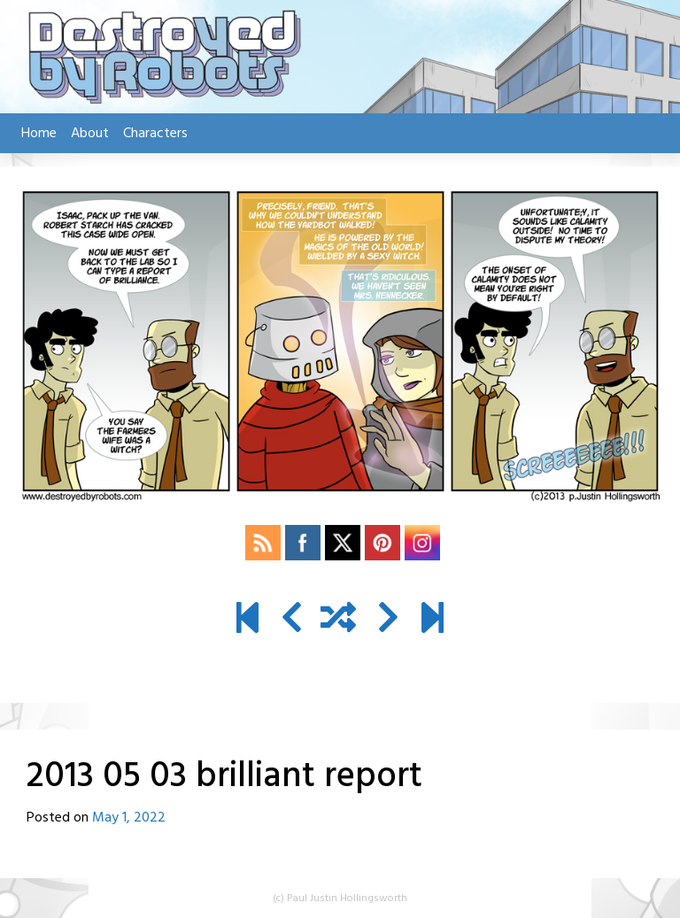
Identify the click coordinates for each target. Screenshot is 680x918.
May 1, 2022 (129, 817)
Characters (155, 133)
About (90, 133)
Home (39, 133)
